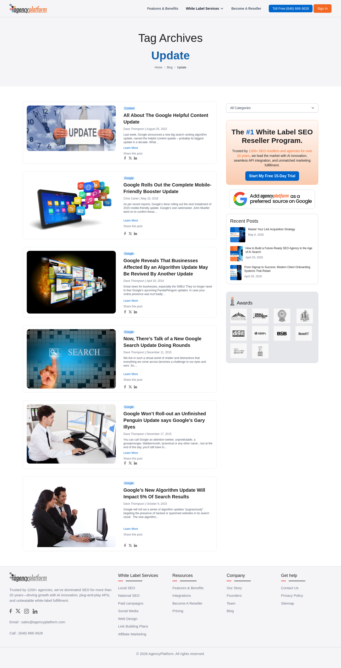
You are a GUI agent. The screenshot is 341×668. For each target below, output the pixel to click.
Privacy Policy (292, 595)
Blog (170, 67)
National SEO (129, 595)
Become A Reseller (246, 8)
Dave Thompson (133, 129)
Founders (234, 595)
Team (231, 603)
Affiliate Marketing (132, 634)
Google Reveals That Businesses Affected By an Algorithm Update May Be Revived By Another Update (165, 267)
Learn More (130, 148)
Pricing (177, 611)
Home (158, 67)
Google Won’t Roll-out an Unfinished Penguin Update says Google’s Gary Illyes (164, 420)
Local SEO (126, 588)
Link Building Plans (133, 626)
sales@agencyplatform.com (43, 622)
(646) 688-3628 (30, 633)
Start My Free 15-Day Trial (272, 176)
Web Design (127, 619)
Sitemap (287, 603)
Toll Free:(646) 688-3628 (291, 8)
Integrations (181, 595)
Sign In (322, 8)
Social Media (128, 611)
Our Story (234, 588)
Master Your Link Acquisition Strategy (271, 229)
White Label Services (205, 8)
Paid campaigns (131, 603)
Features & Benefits (162, 8)
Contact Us (290, 588)
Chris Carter (131, 198)
